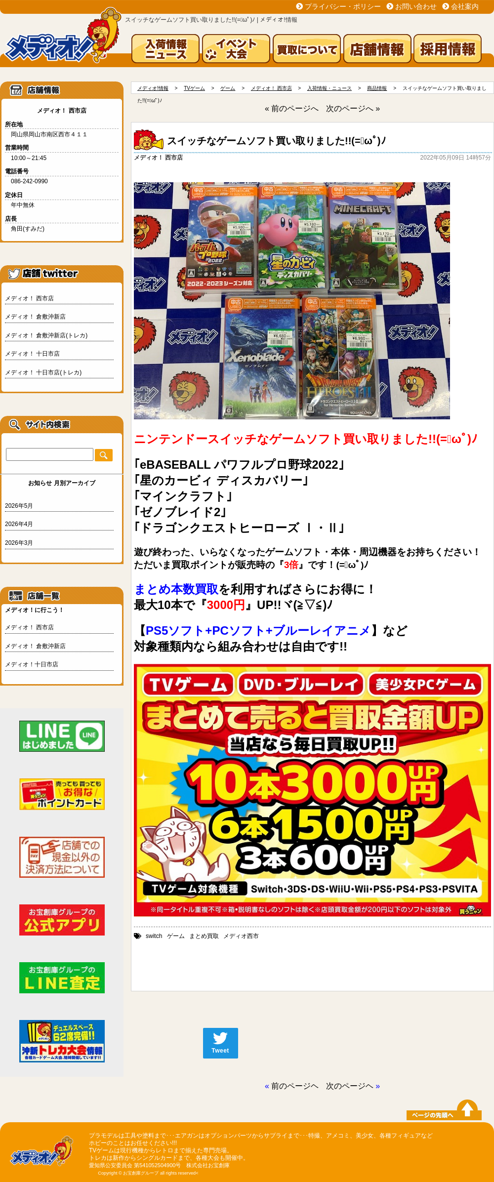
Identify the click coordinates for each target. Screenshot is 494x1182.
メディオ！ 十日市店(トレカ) (43, 372)
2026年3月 (19, 542)
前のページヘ (295, 1086)
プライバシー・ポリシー (343, 6)
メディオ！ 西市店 (29, 298)
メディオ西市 (241, 936)
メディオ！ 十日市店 (32, 353)
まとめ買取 (204, 936)
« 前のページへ (292, 108)
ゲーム (176, 936)
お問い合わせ (416, 6)
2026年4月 (19, 524)
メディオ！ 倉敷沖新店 (35, 316)
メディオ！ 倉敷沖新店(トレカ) (46, 335)
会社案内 (465, 6)
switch (154, 936)
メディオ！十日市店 (31, 664)
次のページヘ (349, 1086)
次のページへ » (353, 108)
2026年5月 (19, 505)
